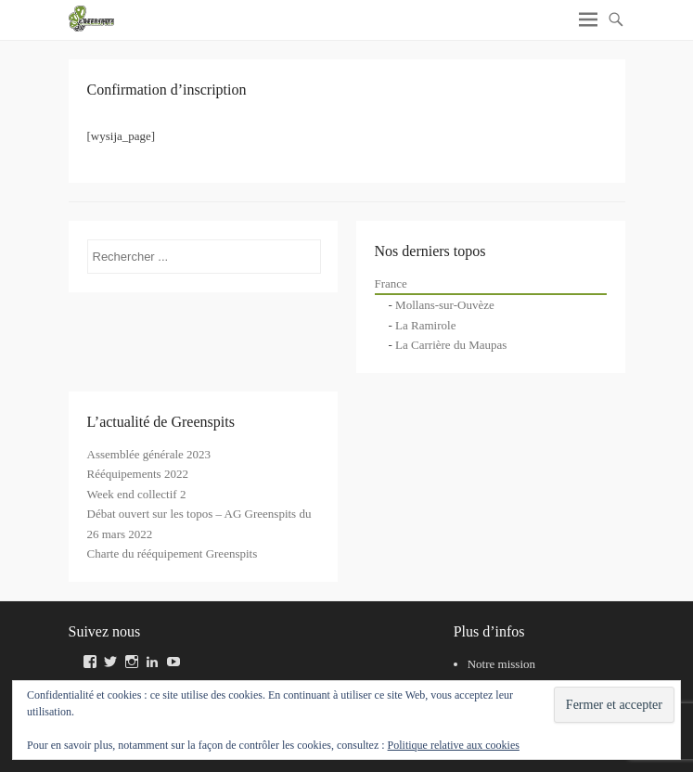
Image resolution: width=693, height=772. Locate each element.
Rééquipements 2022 (137, 474)
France (391, 283)
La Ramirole (425, 325)
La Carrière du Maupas (451, 345)
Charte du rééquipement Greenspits (172, 553)
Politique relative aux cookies (454, 745)
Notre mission (501, 664)
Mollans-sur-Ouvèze (444, 305)
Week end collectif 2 (136, 494)
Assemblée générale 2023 (149, 454)
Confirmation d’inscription (167, 89)
